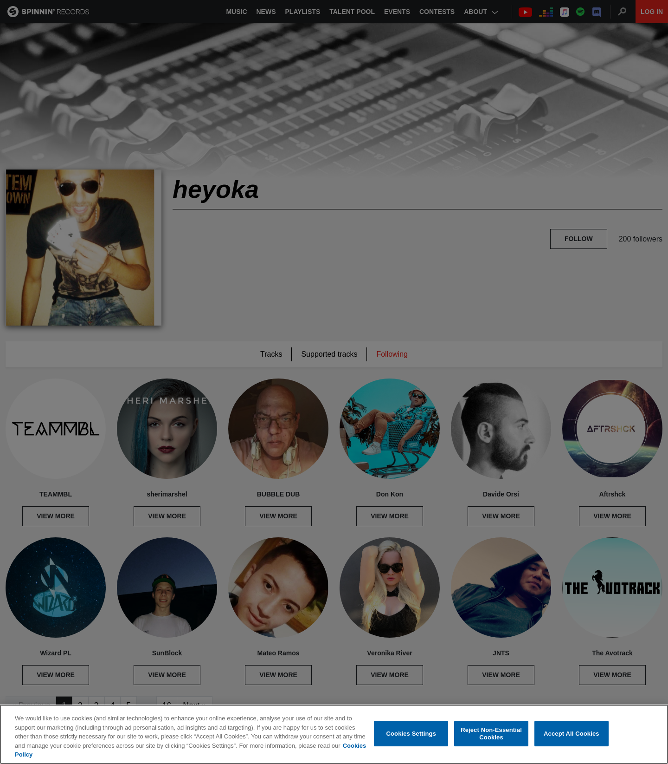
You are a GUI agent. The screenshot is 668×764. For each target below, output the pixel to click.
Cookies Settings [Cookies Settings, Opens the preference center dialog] (411, 733)
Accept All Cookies (571, 733)
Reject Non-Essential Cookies (491, 733)
